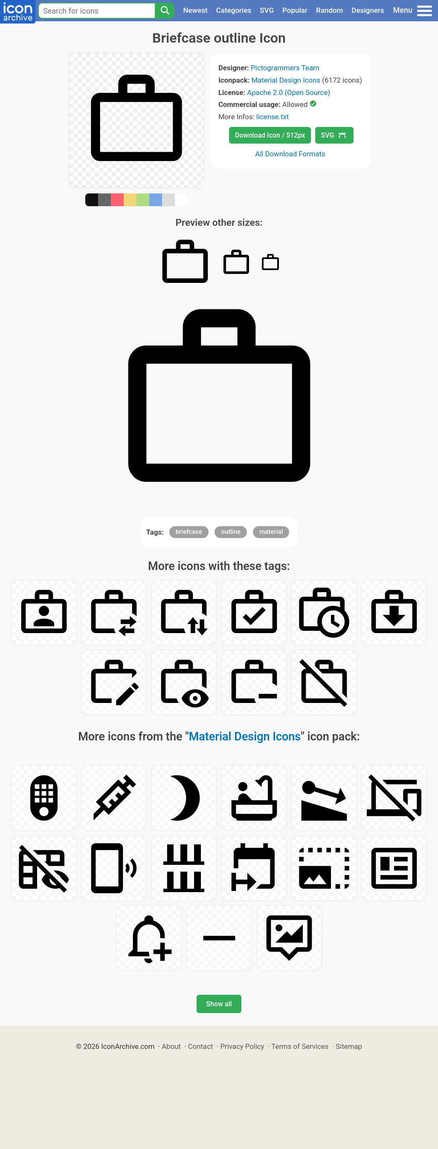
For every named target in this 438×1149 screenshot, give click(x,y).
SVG (267, 10)
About (171, 1046)
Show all (219, 1004)
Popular (294, 10)
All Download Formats (290, 154)
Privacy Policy (242, 1046)
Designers (367, 10)
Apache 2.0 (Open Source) (288, 92)
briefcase (189, 532)
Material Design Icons (285, 80)
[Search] (164, 11)
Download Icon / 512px (270, 135)
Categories (234, 10)
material (271, 532)
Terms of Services (299, 1046)
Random (329, 10)
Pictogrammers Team (285, 67)
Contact (200, 1046)
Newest (195, 10)
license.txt (272, 116)
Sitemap (349, 1046)
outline (231, 532)
